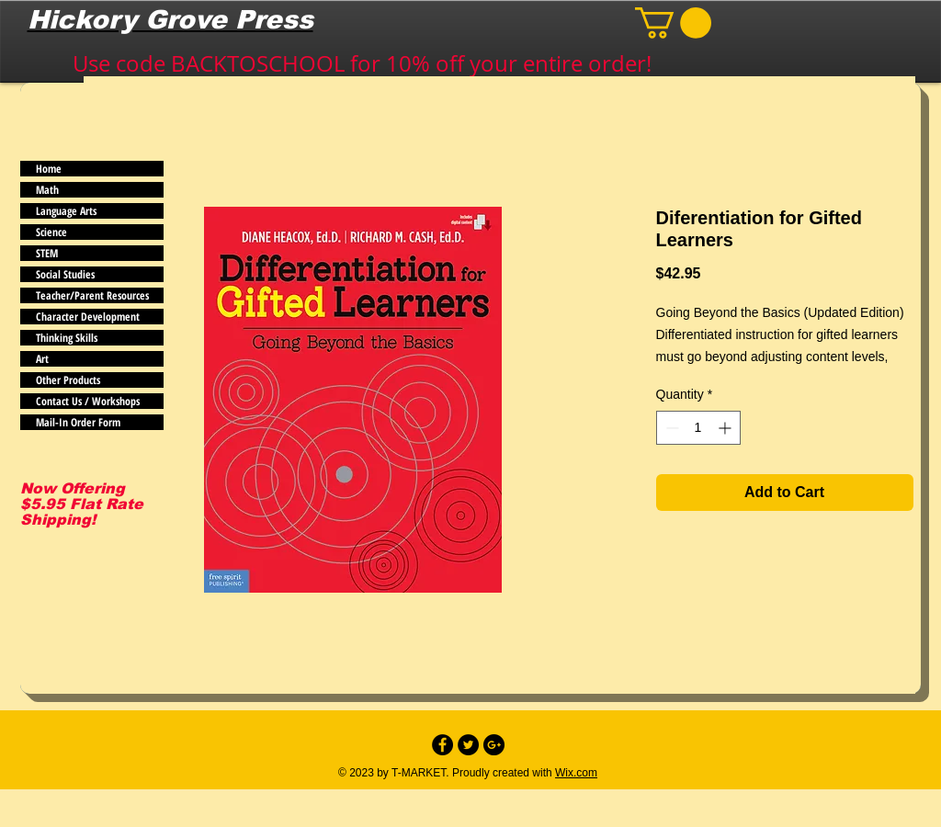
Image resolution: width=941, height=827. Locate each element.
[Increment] (726, 428)
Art (42, 359)
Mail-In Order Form (78, 422)
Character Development (88, 317)
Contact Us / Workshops (88, 401)
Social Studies (65, 274)
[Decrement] (670, 428)
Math (47, 190)
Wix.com (576, 772)
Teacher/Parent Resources (92, 295)
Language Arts (66, 211)
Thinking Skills (66, 338)
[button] (673, 23)
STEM (47, 253)
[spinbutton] (698, 428)
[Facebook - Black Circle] (442, 744)
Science (51, 232)
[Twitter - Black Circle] (468, 744)
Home (49, 169)
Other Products (68, 380)
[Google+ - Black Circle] (494, 744)
